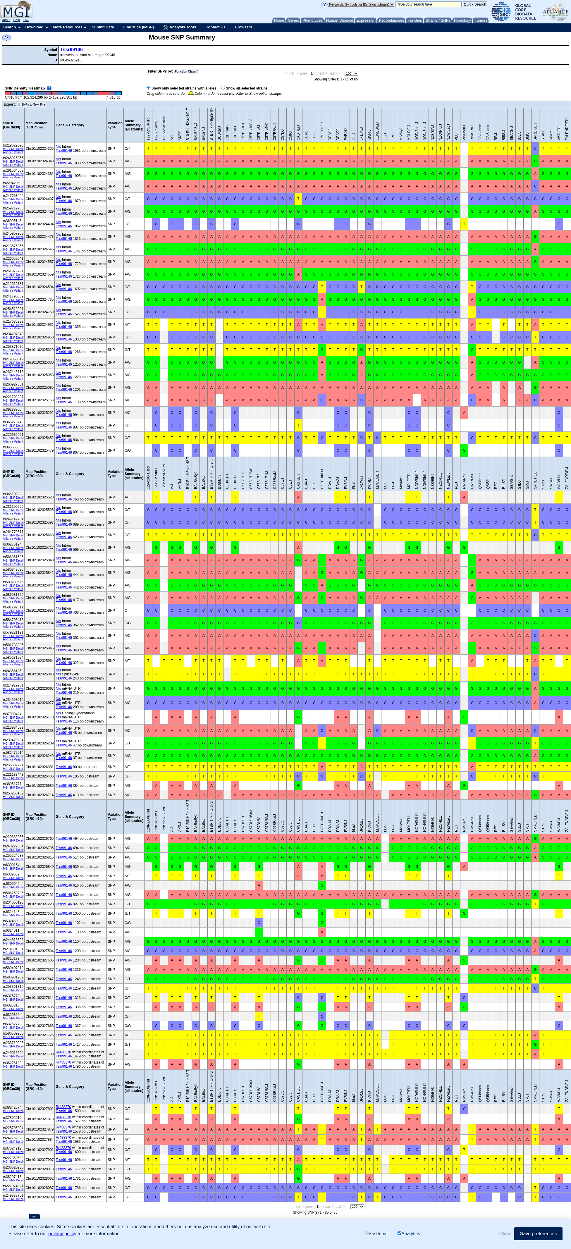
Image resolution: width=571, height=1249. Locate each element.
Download (34, 27)
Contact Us (215, 27)
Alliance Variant (13, 152)
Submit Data (103, 27)
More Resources (67, 27)
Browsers (243, 27)
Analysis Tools (179, 27)
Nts (58, 146)
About (6, 20)
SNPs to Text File (31, 104)
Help (16, 20)
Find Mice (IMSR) (138, 27)
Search (9, 27)
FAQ (26, 20)
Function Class (186, 71)
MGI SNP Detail (13, 149)
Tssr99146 (71, 49)
